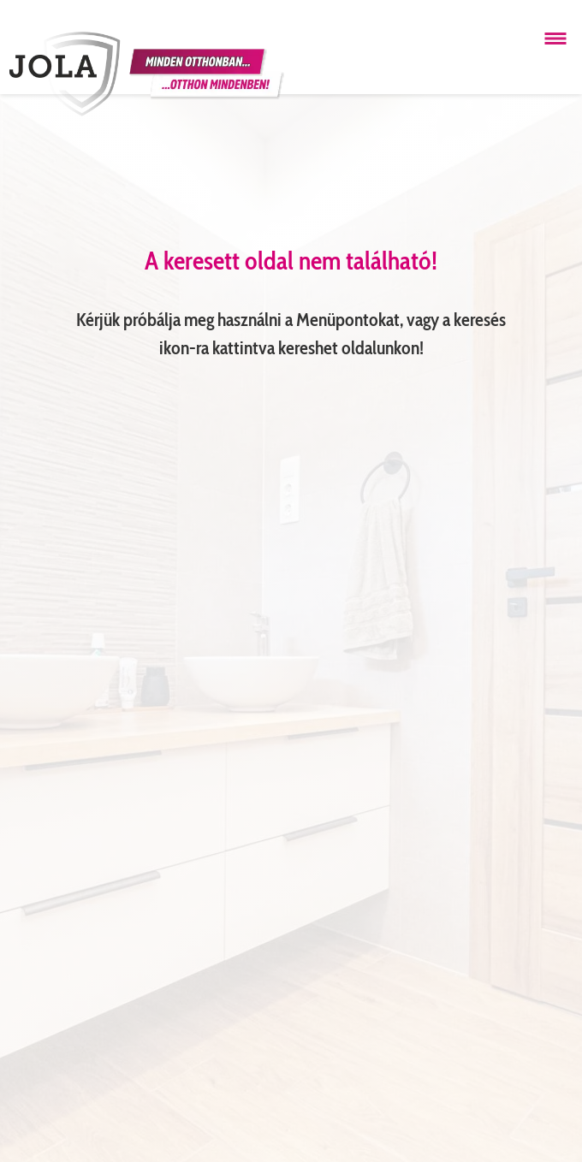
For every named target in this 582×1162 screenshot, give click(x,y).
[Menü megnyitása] (555, 38)
